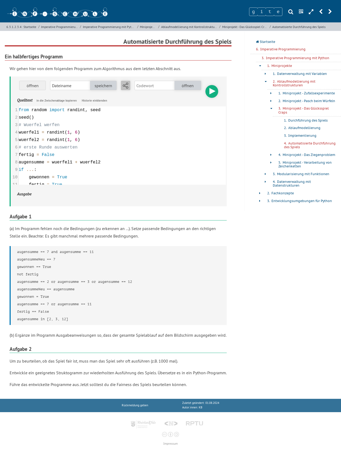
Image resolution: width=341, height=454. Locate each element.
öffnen (33, 85)
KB (200, 407)
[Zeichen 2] (261, 11)
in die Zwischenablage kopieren (56, 100)
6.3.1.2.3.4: (14, 27)
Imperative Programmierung (60, 27)
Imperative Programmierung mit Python (109, 27)
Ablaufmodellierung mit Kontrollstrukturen (189, 27)
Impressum (170, 443)
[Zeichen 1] (253, 11)
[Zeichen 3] (270, 11)
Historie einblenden (94, 100)
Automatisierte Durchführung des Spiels (299, 27)
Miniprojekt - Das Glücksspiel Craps (245, 27)
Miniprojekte (148, 27)
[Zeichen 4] (278, 11)
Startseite (29, 27)
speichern (103, 85)
